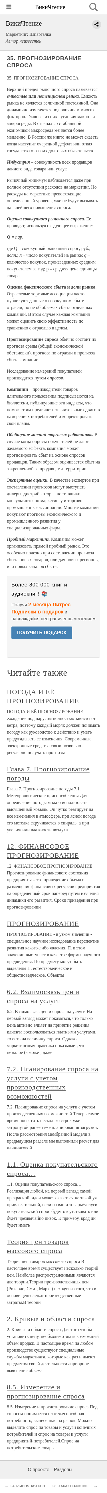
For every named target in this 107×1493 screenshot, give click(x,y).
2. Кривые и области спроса (51, 1319)
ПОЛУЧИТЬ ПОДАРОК (41, 632)
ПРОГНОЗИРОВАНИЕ (43, 923)
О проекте (38, 1469)
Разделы (63, 1469)
